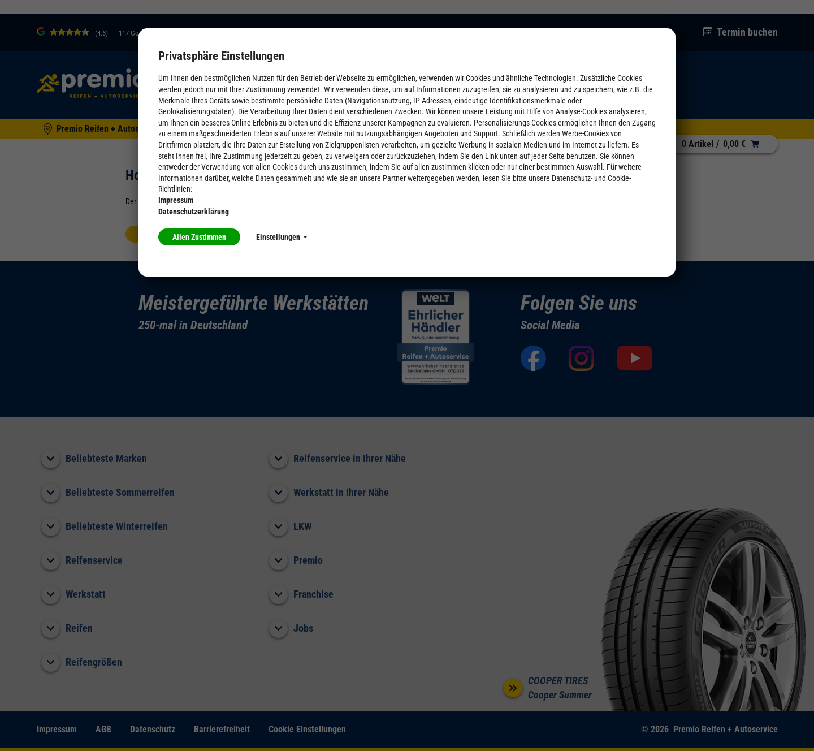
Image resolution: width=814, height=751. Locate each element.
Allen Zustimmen (199, 236)
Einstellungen (281, 236)
